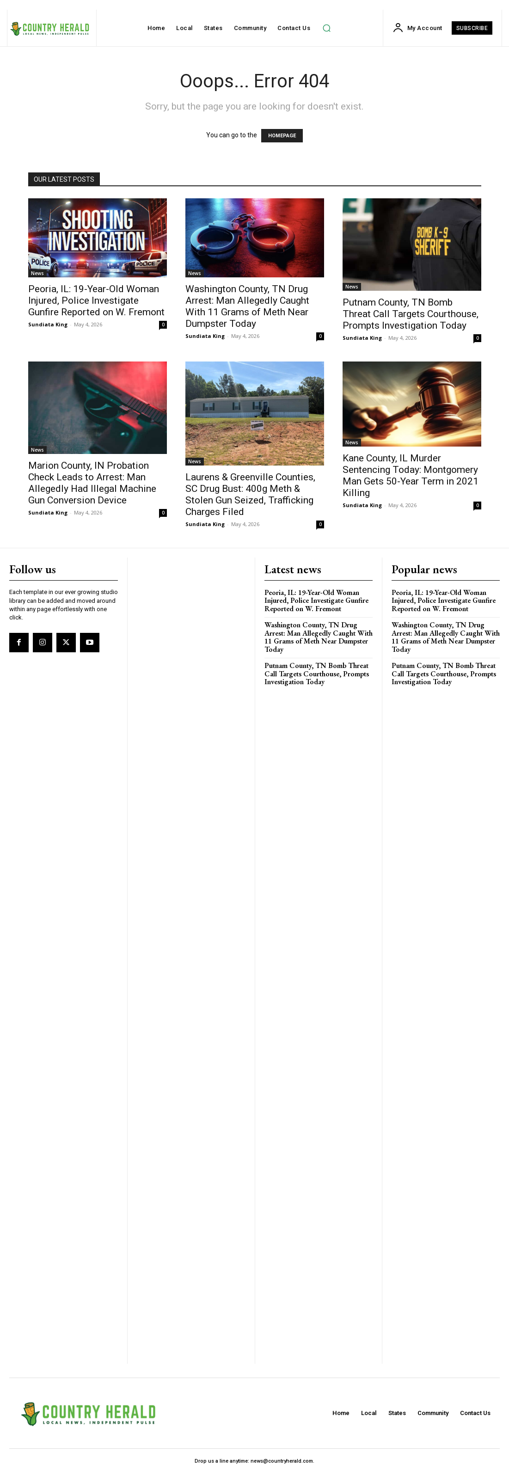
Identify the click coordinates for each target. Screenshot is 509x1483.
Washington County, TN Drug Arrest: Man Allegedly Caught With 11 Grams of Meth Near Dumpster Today (247, 306)
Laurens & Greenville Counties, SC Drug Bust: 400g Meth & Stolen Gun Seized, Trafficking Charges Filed (250, 494)
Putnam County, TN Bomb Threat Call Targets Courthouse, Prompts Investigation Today (410, 314)
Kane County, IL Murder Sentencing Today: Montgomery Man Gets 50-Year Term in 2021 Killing (410, 475)
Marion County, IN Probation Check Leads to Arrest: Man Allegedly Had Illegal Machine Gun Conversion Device (92, 483)
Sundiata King (47, 324)
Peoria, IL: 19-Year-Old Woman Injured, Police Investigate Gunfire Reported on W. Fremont (96, 300)
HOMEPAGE (282, 136)
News (37, 273)
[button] (326, 28)
